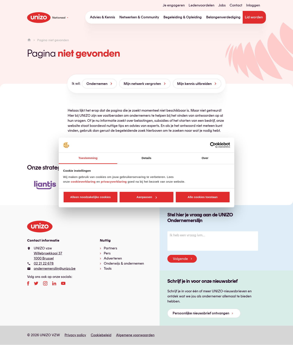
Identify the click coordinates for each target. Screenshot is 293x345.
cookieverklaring (83, 181)
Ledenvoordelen (201, 5)
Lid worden (254, 17)
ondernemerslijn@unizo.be (54, 268)
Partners (110, 248)
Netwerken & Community (139, 17)
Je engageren (174, 5)
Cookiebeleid (101, 335)
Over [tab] (205, 158)
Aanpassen (147, 197)
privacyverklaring (114, 181)
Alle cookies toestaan (203, 197)
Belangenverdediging (223, 17)
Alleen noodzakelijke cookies (90, 197)
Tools (108, 268)
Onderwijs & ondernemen (124, 263)
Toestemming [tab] (88, 158)
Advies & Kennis (102, 17)
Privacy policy (75, 335)
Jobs (222, 5)
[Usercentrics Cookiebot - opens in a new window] (213, 145)
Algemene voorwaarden (135, 335)
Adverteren (113, 258)
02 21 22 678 (44, 263)
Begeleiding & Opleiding (182, 17)
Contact (236, 5)
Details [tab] (146, 158)
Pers (107, 253)
